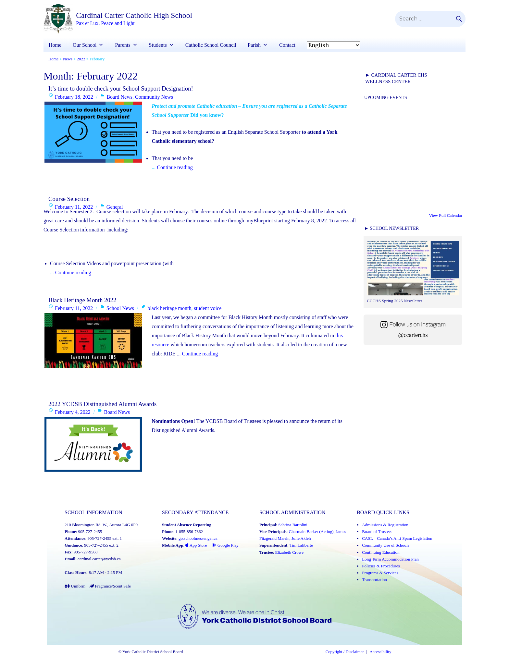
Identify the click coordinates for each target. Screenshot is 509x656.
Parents (126, 45)
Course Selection (69, 198)
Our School (88, 45)
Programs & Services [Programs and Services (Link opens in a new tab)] (380, 572)
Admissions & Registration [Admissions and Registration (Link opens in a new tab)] (385, 525)
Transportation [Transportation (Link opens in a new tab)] (374, 579)
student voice (207, 308)
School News (120, 308)
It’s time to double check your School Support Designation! (120, 88)
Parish (258, 45)
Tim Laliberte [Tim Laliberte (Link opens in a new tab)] (301, 545)
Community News (154, 97)
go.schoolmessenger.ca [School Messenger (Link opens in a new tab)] (198, 538)
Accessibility (380, 652)
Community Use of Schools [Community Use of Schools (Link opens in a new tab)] (385, 545)
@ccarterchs (413, 334)
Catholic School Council (210, 45)
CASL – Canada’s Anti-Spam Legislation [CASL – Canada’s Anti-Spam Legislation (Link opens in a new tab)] (397, 538)
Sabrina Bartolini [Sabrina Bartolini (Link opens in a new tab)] (292, 525)
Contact (287, 45)
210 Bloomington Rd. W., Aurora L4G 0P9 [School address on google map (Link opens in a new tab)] (101, 525)
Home (55, 45)
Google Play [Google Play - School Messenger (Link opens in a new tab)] (225, 545)
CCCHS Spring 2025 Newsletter (394, 300)
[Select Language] (333, 45)
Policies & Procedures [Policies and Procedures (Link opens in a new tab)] (381, 565)
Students (161, 45)
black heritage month (169, 308)
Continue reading (173, 167)
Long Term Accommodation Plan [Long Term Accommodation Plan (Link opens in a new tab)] (390, 559)
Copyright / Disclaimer (345, 652)
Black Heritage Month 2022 (82, 300)
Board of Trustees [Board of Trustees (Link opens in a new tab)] (377, 531)
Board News (119, 97)
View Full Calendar (445, 215)
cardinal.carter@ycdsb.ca (99, 559)
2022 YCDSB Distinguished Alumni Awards (102, 404)
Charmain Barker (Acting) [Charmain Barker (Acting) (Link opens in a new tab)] (311, 531)
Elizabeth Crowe (289, 552)
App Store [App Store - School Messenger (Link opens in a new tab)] (196, 545)
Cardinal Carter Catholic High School (135, 15)
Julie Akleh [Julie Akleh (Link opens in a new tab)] (301, 538)
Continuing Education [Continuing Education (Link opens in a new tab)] (380, 552)
